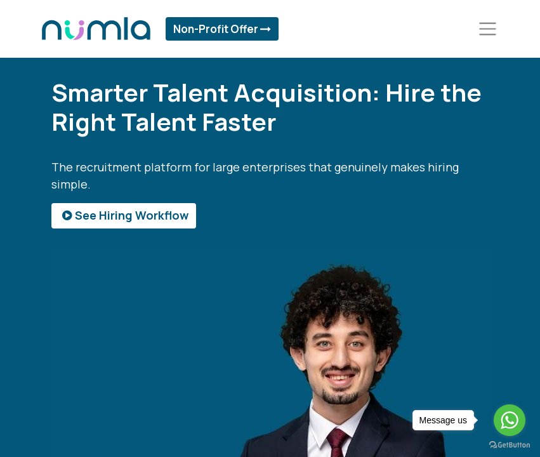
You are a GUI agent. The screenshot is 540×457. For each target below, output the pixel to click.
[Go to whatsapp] (509, 420)
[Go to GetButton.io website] (509, 444)
